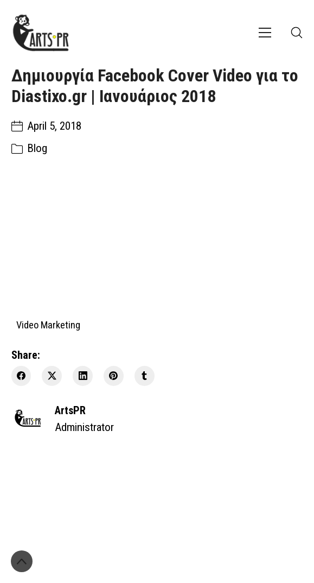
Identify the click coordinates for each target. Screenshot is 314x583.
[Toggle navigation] (264, 32)
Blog (37, 148)
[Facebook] (21, 376)
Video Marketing (48, 324)
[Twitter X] (52, 376)
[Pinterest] (114, 376)
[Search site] (297, 33)
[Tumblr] (144, 376)
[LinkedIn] (83, 376)
